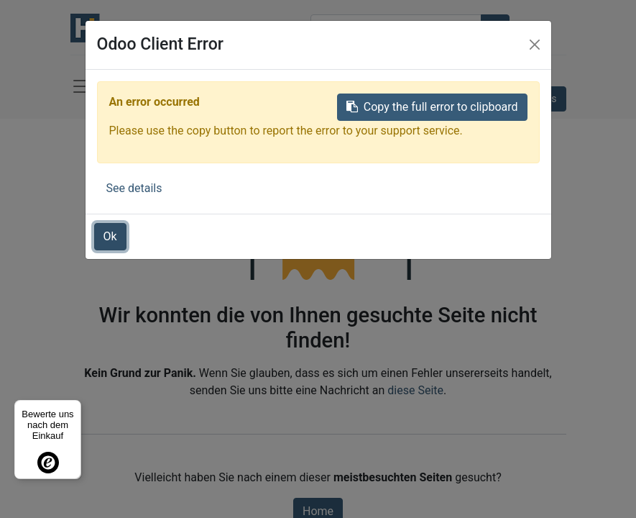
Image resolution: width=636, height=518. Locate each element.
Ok (110, 236)
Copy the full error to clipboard (432, 107)
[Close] (534, 44)
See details (134, 188)
